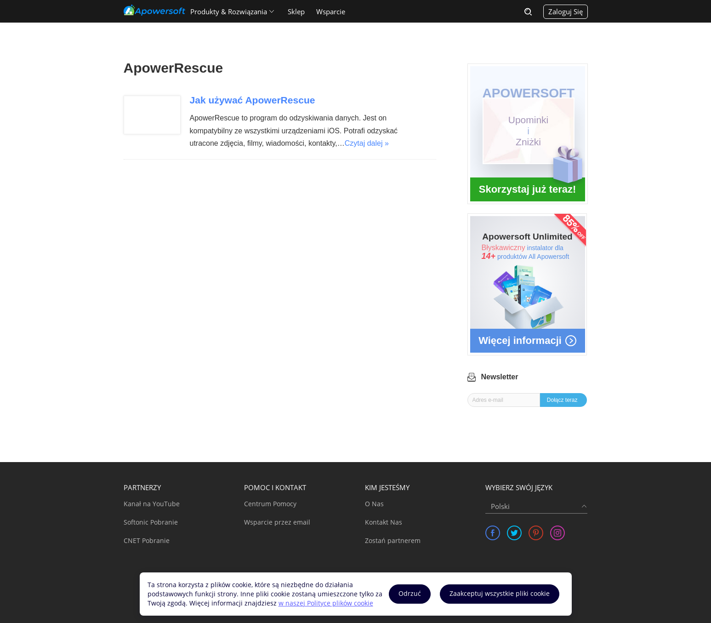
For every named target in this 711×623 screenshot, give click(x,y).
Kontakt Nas (383, 522)
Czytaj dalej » (367, 143)
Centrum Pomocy (270, 503)
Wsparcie (330, 11)
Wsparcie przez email (277, 522)
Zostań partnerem (393, 540)
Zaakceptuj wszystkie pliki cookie (499, 593)
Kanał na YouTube (152, 503)
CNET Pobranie (147, 540)
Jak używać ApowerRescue (252, 100)
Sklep (296, 11)
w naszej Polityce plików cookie (326, 603)
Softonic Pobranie (151, 522)
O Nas (374, 503)
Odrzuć (409, 593)
